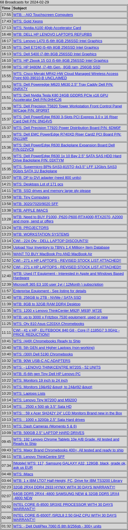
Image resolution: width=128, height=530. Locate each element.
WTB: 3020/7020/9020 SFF (35, 204)
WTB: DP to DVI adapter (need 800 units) (47, 177)
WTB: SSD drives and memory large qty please (52, 191)
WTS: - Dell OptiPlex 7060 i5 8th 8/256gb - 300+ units (57, 526)
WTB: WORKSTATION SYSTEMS (41, 234)
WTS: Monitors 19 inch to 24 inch (40, 380)
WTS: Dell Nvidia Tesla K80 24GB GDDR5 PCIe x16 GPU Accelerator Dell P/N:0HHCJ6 (60, 97)
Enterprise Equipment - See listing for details (49, 291)
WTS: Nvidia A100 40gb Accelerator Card (47, 28)
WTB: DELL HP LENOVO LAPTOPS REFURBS (52, 34)
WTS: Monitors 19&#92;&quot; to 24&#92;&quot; (53, 387)
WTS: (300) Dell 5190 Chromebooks (43, 354)
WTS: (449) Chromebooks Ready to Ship (46, 341)
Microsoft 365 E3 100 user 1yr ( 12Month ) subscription (58, 284)
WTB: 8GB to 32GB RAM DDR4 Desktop (46, 304)
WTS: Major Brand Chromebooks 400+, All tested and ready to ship (68, 450)
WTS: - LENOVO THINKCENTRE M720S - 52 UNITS (57, 367)
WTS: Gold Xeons (28, 21)
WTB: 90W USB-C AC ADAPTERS (42, 361)
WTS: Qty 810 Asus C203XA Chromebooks (48, 324)
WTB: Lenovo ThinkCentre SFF (39, 457)
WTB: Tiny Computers (31, 197)
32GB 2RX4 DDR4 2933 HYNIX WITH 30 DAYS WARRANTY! (64, 487)
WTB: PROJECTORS (31, 228)
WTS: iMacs (23, 474)
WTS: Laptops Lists (29, 393)
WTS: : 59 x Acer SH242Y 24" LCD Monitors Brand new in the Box (67, 413)
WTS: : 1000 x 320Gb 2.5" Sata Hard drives (49, 420)
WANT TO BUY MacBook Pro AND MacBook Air (52, 254)
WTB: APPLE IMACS (30, 210)
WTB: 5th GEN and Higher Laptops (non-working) (54, 347)
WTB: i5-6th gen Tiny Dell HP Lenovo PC (47, 374)
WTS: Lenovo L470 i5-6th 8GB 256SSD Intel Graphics (57, 41)
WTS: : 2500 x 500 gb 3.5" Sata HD (42, 406)
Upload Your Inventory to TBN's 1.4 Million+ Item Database (61, 247)
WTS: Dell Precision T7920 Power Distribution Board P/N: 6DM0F (67, 128)
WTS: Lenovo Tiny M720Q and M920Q (45, 400)
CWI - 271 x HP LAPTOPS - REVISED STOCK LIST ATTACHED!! (67, 260)
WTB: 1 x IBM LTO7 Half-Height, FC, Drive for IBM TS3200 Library (68, 480)
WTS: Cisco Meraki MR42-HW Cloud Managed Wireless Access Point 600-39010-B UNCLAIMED (65, 75)
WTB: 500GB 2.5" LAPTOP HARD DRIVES (48, 433)
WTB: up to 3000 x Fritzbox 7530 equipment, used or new (60, 317)
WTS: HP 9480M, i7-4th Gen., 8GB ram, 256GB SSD (56, 67)
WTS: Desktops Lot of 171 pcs (38, 184)
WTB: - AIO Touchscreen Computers (43, 15)
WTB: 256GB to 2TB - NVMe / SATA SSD (47, 297)
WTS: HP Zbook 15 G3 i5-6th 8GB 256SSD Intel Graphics (60, 60)
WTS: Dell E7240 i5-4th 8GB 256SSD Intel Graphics (56, 47)
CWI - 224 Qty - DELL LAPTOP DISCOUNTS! (50, 241)
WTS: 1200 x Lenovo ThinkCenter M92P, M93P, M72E (57, 310)
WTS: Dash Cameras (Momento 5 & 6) (45, 426)
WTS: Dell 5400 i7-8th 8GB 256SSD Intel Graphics (55, 54)
